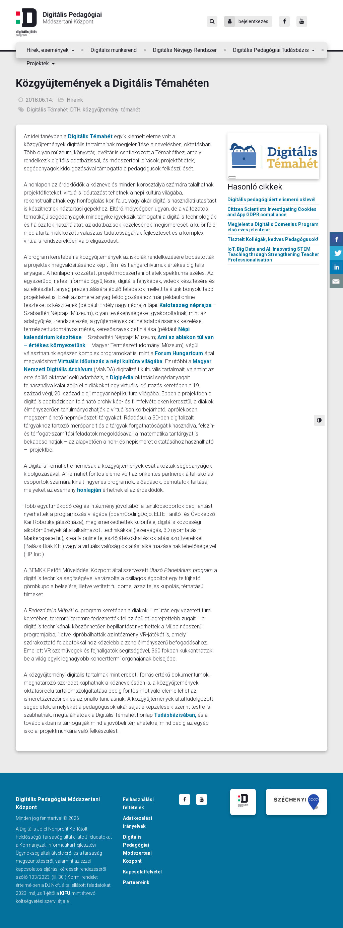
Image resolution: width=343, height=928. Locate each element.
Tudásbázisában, (175, 715)
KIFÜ (65, 893)
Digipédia (121, 377)
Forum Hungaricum (179, 353)
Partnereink (136, 882)
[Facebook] (284, 21)
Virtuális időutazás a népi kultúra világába (110, 361)
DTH (75, 109)
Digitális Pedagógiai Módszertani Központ (58, 22)
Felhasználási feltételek (138, 803)
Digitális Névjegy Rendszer (185, 50)
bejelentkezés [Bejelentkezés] (246, 21)
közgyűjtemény (101, 109)
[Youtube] (301, 21)
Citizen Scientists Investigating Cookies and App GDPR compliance (272, 212)
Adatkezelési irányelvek (137, 822)
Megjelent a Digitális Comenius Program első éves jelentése (273, 227)
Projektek (38, 63)
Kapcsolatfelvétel (142, 871)
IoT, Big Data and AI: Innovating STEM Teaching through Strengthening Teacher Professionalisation (273, 254)
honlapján (89, 490)
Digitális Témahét (47, 109)
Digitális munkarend (113, 50)
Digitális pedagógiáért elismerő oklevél (271, 199)
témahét (130, 109)
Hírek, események (48, 50)
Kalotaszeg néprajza (185, 305)
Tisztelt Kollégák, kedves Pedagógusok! (272, 239)
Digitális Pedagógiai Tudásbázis (271, 50)
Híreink (75, 100)
